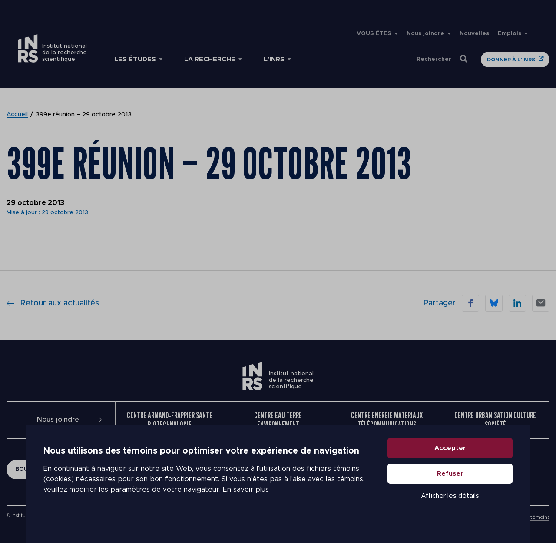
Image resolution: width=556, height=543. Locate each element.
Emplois (509, 33)
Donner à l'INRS (511, 59)
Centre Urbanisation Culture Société (495, 420)
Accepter (450, 457)
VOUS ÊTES (374, 33)
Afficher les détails (450, 505)
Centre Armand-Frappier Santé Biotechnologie (169, 420)
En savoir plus (246, 499)
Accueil (17, 115)
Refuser (450, 483)
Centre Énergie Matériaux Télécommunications (387, 420)
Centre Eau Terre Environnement (278, 420)
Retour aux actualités (53, 303)
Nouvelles (474, 33)
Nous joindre (425, 33)
